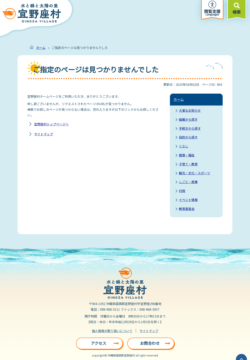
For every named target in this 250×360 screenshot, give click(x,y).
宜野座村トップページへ (51, 124)
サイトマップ (43, 134)
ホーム (41, 47)
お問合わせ (150, 343)
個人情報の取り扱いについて (112, 330)
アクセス (98, 343)
